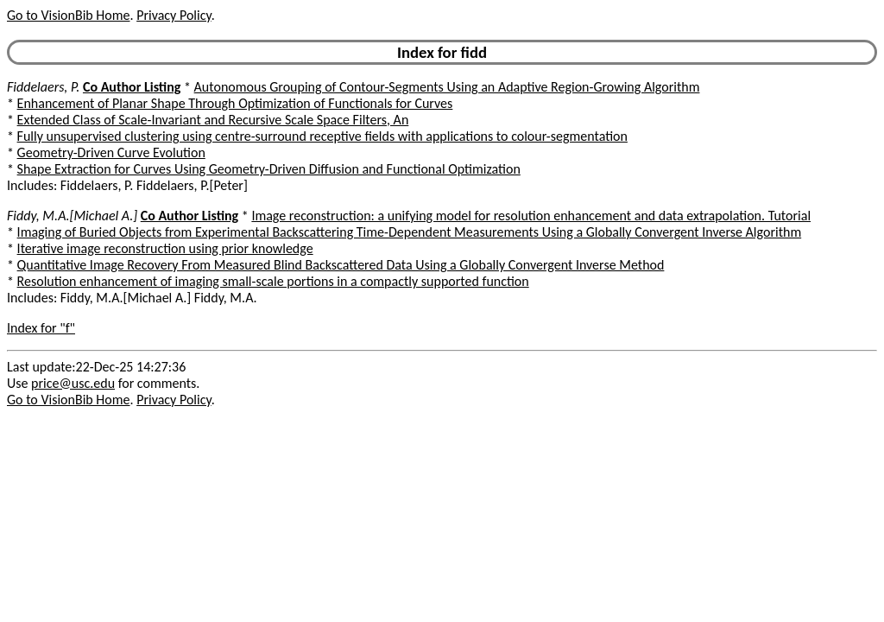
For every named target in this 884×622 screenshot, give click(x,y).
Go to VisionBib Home (68, 15)
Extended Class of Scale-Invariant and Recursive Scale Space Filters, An (213, 119)
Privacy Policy (173, 15)
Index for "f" (41, 328)
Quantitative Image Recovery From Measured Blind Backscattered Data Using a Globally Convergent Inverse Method (341, 265)
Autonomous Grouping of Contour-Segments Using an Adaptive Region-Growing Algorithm (447, 87)
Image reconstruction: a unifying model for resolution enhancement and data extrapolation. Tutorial (531, 215)
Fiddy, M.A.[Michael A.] (72, 215)
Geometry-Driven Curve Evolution (111, 152)
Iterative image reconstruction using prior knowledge (165, 248)
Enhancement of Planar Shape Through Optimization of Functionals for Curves (235, 103)
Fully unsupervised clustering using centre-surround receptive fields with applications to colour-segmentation (322, 136)
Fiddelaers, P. (43, 87)
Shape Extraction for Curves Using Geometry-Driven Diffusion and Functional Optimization (269, 169)
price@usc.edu (73, 383)
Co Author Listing (131, 87)
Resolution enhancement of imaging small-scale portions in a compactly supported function (273, 281)
